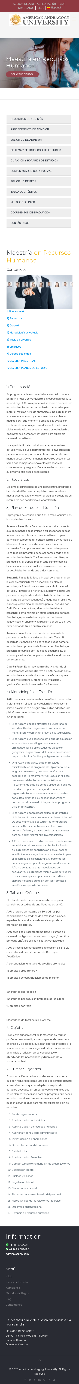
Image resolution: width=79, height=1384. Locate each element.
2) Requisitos (15, 318)
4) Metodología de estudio (22, 332)
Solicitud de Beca (23, 181)
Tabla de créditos (24, 191)
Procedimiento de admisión (30, 129)
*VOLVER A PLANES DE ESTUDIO (27, 367)
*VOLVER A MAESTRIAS (21, 360)
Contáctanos (20, 223)
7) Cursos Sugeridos (19, 353)
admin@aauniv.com (17, 1254)
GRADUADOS (26, 8)
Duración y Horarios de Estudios (34, 160)
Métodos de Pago (23, 202)
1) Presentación (16, 311)
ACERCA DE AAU (23, 3)
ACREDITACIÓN (46, 3)
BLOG (40, 8)
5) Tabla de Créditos (19, 339)
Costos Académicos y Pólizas (31, 171)
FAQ (61, 3)
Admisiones (13, 1287)
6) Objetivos (14, 346)
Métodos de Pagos (17, 1293)
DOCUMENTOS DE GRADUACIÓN (30, 212)
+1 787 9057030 (19, 1249)
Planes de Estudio (17, 1282)
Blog (8, 1299)
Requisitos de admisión (27, 119)
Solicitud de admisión (26, 139)
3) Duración (13, 325)
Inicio (9, 1276)
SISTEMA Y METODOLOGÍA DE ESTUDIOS (36, 150)
